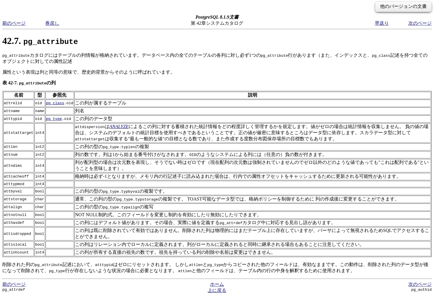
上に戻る (217, 290)
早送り (382, 23)
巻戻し (52, 23)
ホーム (217, 284)
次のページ (420, 23)
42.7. (40, 41)
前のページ (14, 23)
